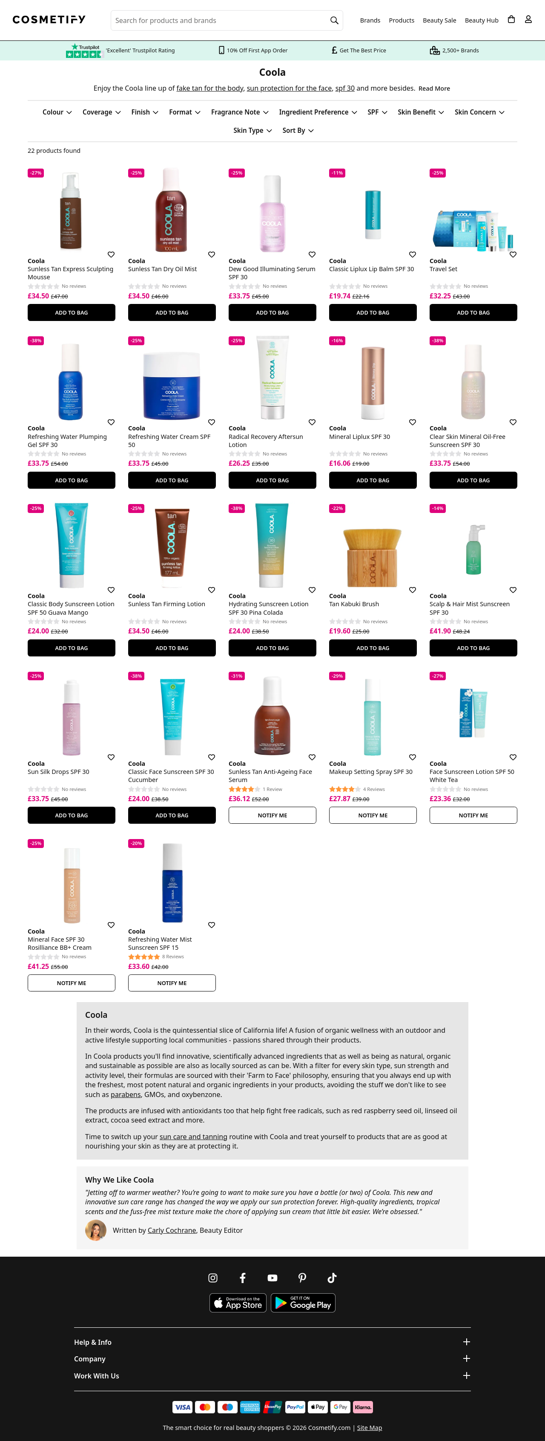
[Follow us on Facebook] (242, 1277)
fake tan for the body (210, 88)
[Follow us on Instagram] (212, 1277)
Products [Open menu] (402, 20)
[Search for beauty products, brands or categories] (227, 20)
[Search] (334, 20)
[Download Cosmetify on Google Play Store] (303, 1302)
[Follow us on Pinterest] (302, 1277)
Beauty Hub (482, 20)
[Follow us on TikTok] (332, 1277)
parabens (126, 1094)
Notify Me (272, 815)
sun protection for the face (289, 88)
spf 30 (345, 88)
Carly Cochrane (172, 1230)
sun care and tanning (193, 1136)
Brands (370, 20)
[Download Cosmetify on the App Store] (238, 1302)
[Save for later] (105, 249)
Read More (434, 88)
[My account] (528, 19)
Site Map (369, 1428)
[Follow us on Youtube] (272, 1277)
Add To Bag (71, 312)
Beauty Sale (439, 20)
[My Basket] (511, 19)
